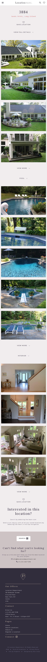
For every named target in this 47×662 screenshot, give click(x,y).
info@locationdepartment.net (23, 559)
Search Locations (11, 627)
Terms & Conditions (19, 649)
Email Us (8, 610)
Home (7, 625)
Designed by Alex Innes (32, 651)
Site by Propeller (14, 651)
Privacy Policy (34, 649)
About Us (8, 629)
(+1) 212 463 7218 (23, 562)
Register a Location (12, 632)
